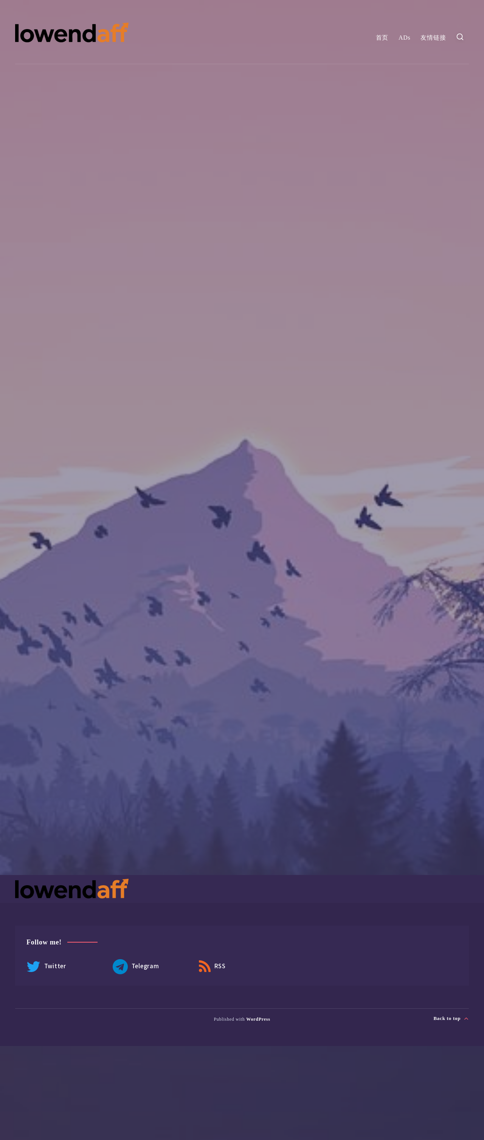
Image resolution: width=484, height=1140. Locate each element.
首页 (382, 37)
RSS (212, 966)
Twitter (46, 966)
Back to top (451, 1018)
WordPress (258, 1019)
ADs (405, 37)
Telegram (136, 966)
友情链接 (433, 37)
